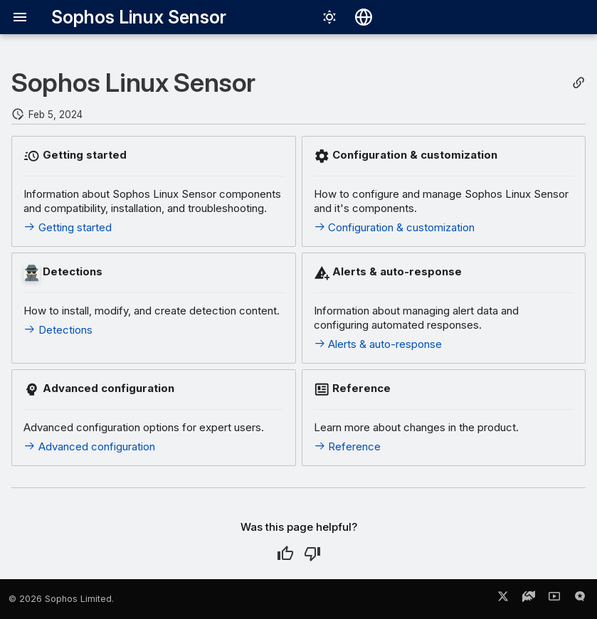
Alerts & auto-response (378, 344)
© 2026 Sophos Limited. (61, 598)
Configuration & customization (394, 227)
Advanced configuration (89, 446)
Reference (347, 446)
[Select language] (363, 17)
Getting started (67, 227)
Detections (58, 330)
